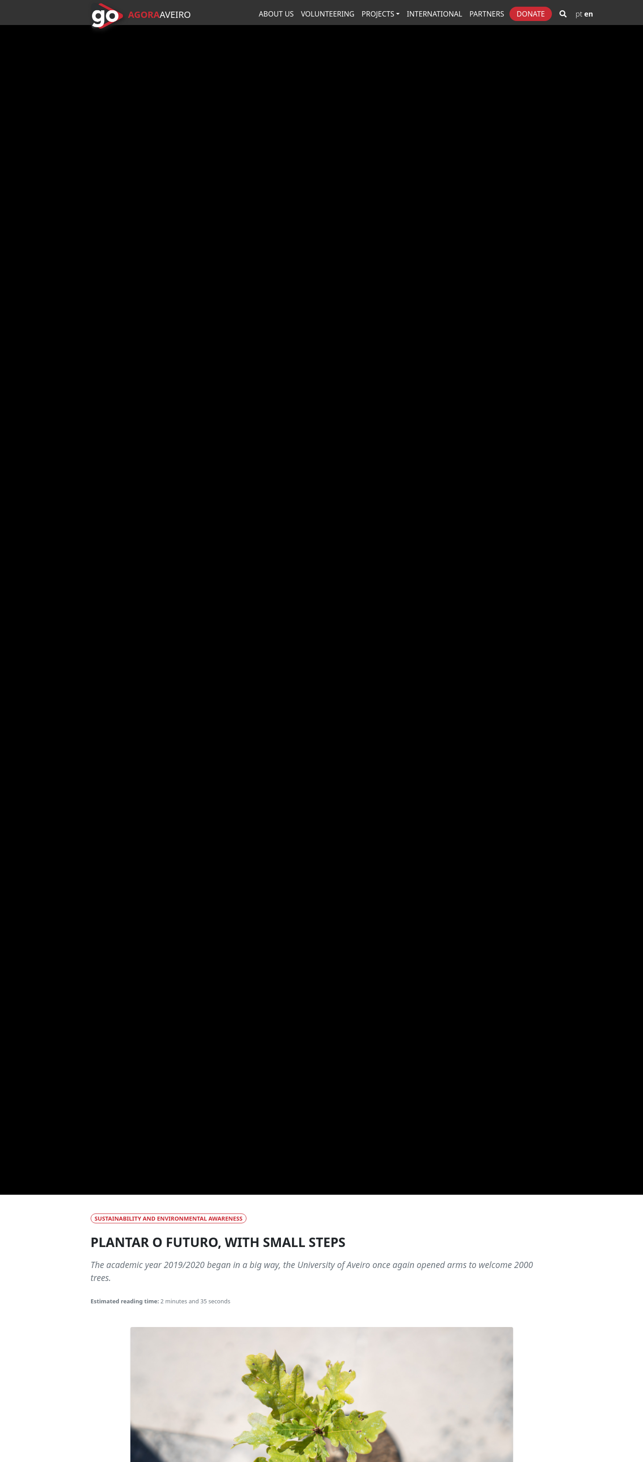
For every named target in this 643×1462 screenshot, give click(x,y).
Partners (486, 14)
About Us (276, 14)
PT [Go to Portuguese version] (579, 14)
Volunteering (328, 14)
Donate (531, 14)
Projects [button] (378, 14)
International (434, 14)
